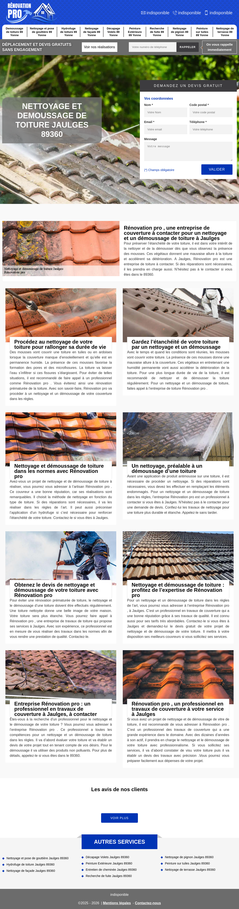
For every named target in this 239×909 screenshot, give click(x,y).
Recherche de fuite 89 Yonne (157, 32)
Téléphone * (198, 122)
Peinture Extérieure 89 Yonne (135, 32)
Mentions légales (117, 903)
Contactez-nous (148, 903)
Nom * (148, 105)
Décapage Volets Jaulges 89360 (107, 857)
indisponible (158, 12)
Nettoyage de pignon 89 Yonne (179, 32)
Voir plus (119, 818)
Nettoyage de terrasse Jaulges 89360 (190, 869)
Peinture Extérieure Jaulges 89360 (109, 863)
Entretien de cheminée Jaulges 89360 (111, 869)
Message (150, 139)
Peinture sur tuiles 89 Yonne (202, 32)
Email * (149, 122)
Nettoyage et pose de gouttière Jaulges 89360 (37, 858)
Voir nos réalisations (99, 47)
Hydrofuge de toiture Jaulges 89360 (30, 864)
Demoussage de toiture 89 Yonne (14, 32)
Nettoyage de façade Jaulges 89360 (30, 870)
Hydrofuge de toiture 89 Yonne (68, 32)
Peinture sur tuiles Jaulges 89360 (187, 863)
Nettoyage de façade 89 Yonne (91, 32)
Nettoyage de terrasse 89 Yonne (225, 32)
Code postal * (199, 105)
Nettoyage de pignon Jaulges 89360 (189, 857)
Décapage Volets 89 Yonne (113, 32)
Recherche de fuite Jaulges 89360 (109, 876)
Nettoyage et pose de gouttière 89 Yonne (42, 32)
